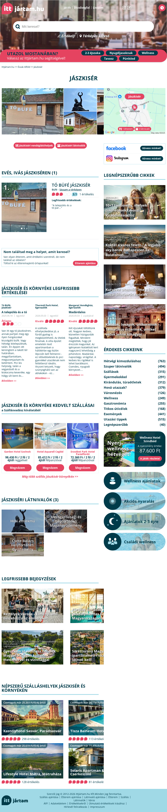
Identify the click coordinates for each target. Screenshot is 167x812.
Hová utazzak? (11, 643)
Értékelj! (68, 36)
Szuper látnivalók (12, 608)
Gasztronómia (139, 237)
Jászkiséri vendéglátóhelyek (36, 145)
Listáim (98, 8)
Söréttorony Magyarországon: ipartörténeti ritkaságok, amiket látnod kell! (100, 655)
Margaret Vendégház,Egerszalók (81, 306)
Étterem (113, 797)
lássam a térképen (71, 189)
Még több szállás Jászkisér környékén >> (50, 476)
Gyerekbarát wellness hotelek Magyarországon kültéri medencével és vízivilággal (29, 655)
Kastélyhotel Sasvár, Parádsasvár (32, 731)
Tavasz (109, 59)
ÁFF (46, 803)
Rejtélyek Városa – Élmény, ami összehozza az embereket (30, 616)
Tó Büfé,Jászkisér (6, 306)
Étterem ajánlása (71, 797)
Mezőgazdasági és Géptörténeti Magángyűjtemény (66, 521)
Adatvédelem (58, 803)
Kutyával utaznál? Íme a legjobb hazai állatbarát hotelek (133, 292)
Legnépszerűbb (32, 608)
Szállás (125, 797)
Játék (67, 8)
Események (113, 414)
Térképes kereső (96, 36)
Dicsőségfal (82, 8)
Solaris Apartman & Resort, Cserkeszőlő (94, 772)
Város (91, 800)
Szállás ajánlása (49, 797)
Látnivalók (79, 800)
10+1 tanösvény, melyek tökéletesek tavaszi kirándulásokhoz (126, 210)
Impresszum (97, 806)
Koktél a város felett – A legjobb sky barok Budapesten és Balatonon (133, 250)
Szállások (34, 641)
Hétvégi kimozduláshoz (40, 606)
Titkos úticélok (115, 408)
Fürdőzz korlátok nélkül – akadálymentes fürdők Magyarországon (94, 614)
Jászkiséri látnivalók (73, 145)
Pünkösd (129, 59)
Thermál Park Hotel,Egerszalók (46, 306)
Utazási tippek (39, 643)
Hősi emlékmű (22, 521)
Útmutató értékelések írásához (107, 803)
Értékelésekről (77, 803)
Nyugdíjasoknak (121, 53)
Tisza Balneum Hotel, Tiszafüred (98, 731)
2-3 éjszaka (92, 53)
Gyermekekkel (48, 641)
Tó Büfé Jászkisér (71, 185)
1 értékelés (86, 194)
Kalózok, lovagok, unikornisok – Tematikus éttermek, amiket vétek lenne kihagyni (133, 329)
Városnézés (113, 392)
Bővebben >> (9, 380)
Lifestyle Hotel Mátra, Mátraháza (32, 774)
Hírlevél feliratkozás (75, 806)
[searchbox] (83, 26)
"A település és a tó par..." (62, 206)
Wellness (148, 53)
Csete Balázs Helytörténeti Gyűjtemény (22, 545)
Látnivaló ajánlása (94, 797)
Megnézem (17, 468)
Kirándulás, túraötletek (142, 197)
